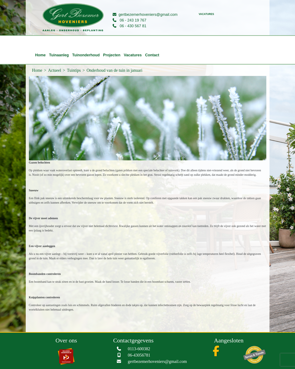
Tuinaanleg (59, 55)
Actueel (54, 70)
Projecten (111, 55)
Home (40, 55)
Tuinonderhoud (86, 55)
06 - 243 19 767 (133, 20)
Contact (152, 55)
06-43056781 (139, 355)
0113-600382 (139, 348)
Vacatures (206, 14)
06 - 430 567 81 (133, 26)
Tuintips (74, 70)
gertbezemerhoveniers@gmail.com (148, 14)
